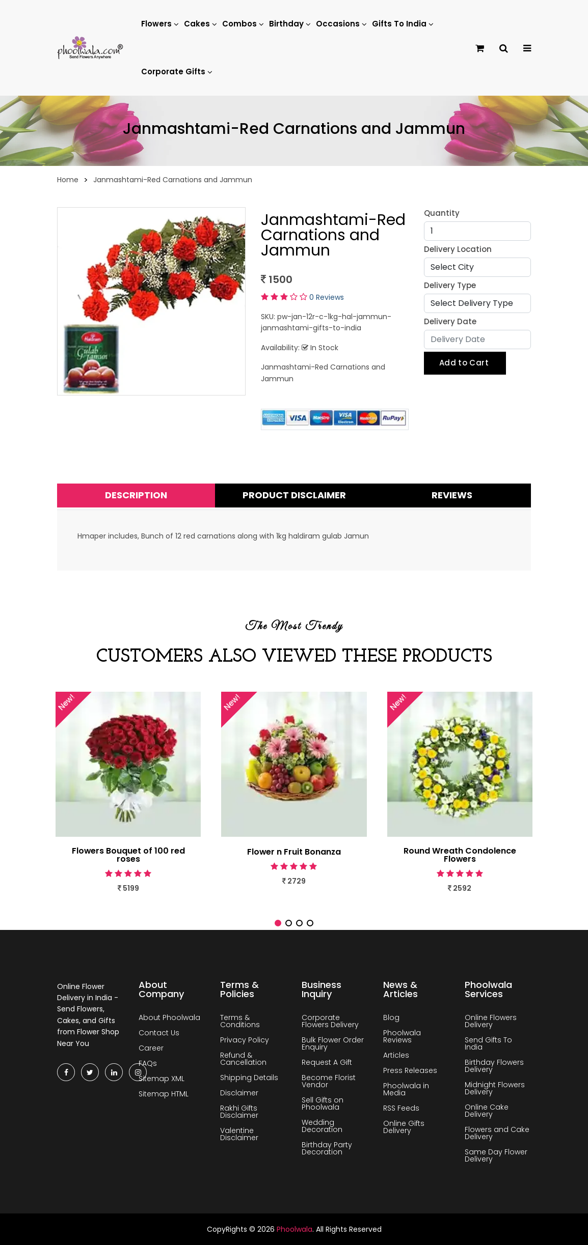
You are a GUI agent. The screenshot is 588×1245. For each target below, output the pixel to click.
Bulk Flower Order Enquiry (333, 1043)
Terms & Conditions (240, 1021)
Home (67, 180)
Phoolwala (294, 1229)
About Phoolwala (169, 1017)
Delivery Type (450, 285)
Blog (391, 1017)
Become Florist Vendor (329, 1081)
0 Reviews (326, 297)
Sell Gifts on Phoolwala (322, 1103)
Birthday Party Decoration (327, 1148)
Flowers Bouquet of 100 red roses (128, 855)
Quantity (442, 213)
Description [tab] (136, 495)
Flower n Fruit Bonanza (294, 852)
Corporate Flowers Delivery (330, 1021)
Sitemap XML (161, 1078)
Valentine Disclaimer (239, 1134)
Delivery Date (450, 321)
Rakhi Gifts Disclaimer (239, 1112)
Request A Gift (327, 1062)
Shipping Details (249, 1077)
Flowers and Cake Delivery (497, 1133)
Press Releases (410, 1070)
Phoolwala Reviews (402, 1036)
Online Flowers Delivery (491, 1021)
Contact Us (159, 1032)
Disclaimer (239, 1092)
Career (151, 1048)
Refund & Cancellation (243, 1059)
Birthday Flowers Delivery (494, 1066)
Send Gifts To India (488, 1043)
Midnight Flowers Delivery (495, 1088)
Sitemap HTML (164, 1093)
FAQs (148, 1063)
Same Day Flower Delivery (496, 1155)
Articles (396, 1055)
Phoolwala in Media (406, 1089)
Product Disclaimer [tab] (294, 495)
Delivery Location (458, 249)
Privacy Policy (244, 1039)
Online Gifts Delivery (403, 1127)
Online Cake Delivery (487, 1110)
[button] (278, 923)
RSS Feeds (401, 1108)
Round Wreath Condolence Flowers (460, 855)
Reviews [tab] (452, 495)
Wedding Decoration (322, 1126)
